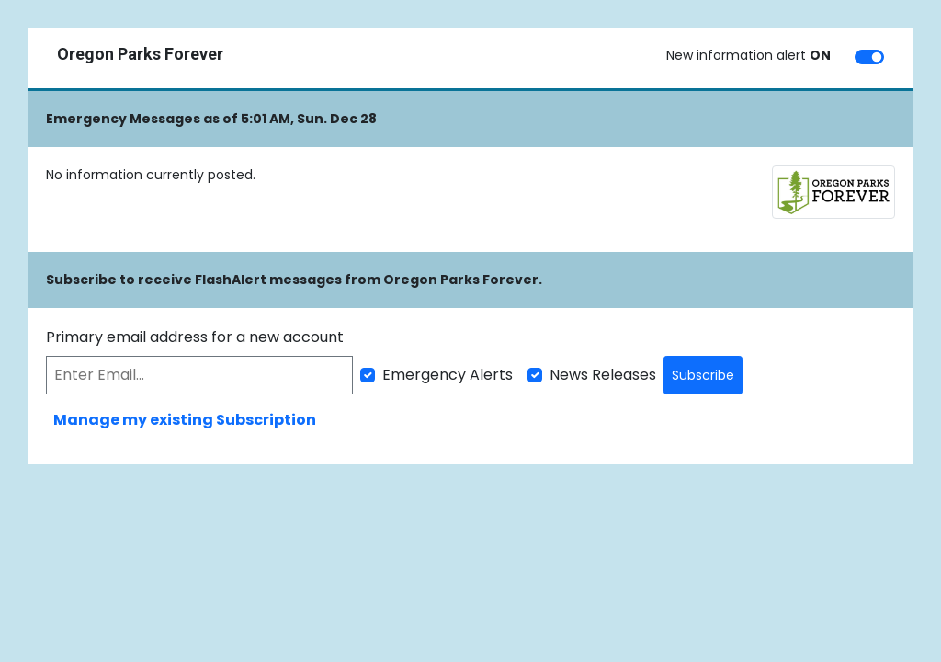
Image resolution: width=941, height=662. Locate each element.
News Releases (603, 374)
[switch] (869, 57)
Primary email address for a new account (195, 337)
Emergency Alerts (447, 374)
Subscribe (703, 375)
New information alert (748, 55)
